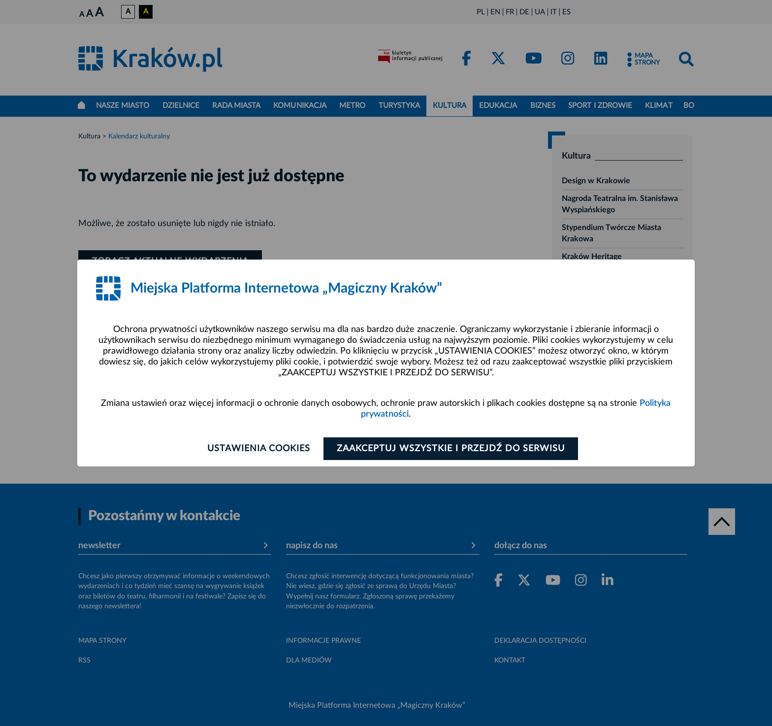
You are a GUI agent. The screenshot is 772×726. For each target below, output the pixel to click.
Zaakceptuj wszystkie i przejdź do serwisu (451, 448)
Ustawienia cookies (258, 448)
